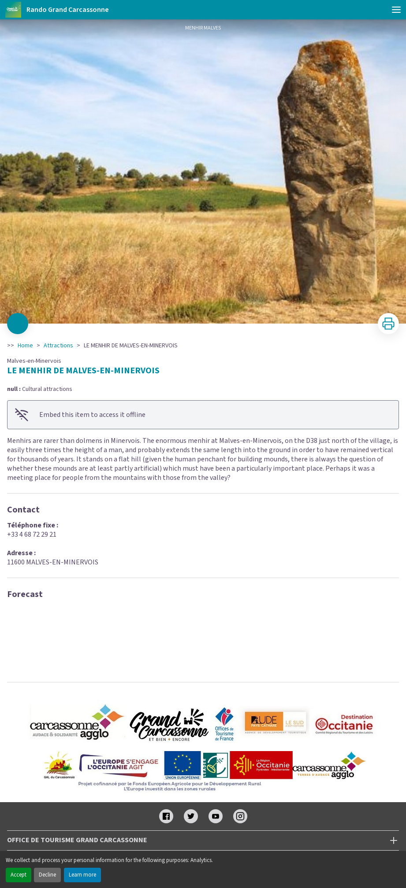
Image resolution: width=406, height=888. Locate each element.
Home (25, 345)
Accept (18, 875)
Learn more (82, 875)
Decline (47, 875)
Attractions (58, 345)
